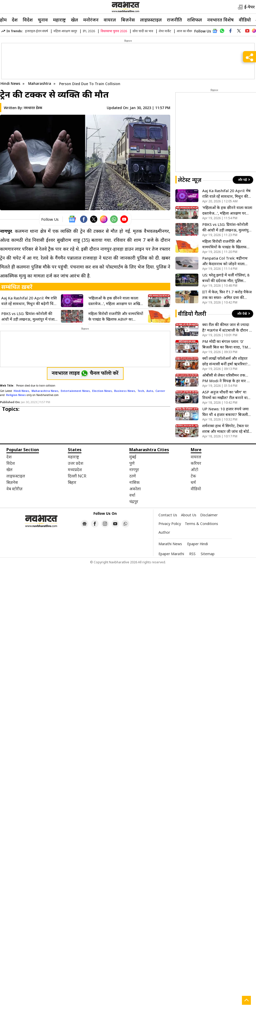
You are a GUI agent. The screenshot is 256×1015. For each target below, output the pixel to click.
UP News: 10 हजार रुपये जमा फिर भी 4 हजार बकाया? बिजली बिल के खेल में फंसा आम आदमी (225, 411)
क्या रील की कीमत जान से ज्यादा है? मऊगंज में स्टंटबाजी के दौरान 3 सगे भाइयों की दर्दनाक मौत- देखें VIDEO (226, 327)
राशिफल (194, 20)
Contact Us (167, 514)
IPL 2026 (89, 31)
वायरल (110, 20)
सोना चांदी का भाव (143, 31)
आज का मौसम (185, 31)
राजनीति (174, 20)
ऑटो (194, 469)
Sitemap (208, 553)
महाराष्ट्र (59, 20)
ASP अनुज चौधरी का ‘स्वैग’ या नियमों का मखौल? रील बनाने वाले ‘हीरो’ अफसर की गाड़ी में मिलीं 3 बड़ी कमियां (226, 394)
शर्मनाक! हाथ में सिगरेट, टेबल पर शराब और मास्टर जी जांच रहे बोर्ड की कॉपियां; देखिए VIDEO (225, 428)
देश (15, 20)
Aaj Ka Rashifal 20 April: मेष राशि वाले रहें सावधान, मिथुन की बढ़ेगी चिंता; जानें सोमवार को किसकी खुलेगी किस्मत (29, 300)
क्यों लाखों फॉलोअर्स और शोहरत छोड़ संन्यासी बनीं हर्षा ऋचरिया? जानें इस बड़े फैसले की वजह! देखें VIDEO (225, 361)
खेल (74, 20)
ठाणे (132, 476)
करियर (196, 463)
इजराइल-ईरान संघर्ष (36, 31)
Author (164, 532)
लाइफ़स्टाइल (151, 20)
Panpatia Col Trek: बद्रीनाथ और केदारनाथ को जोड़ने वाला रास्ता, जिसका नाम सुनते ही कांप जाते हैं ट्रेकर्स (225, 260)
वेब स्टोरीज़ (14, 489)
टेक (193, 476)
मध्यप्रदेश (75, 469)
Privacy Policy (169, 523)
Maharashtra (40, 83)
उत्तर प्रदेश (75, 463)
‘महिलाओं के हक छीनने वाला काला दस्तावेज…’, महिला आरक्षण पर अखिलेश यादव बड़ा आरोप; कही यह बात (116, 300)
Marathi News (170, 543)
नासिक (134, 482)
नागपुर (134, 469)
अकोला (135, 489)
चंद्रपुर (133, 501)
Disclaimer (209, 514)
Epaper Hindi (197, 543)
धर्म (193, 482)
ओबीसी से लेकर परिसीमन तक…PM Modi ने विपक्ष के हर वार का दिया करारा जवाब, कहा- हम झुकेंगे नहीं (227, 377)
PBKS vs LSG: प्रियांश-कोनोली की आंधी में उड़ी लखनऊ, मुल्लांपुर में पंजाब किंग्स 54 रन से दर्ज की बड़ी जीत (29, 316)
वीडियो (245, 20)
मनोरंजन (91, 20)
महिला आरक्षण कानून (65, 31)
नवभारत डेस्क (33, 107)
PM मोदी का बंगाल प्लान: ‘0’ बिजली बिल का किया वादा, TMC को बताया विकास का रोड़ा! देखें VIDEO (226, 344)
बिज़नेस (128, 20)
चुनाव (43, 20)
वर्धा (132, 495)
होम (3, 20)
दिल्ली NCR (77, 476)
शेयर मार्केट (165, 31)
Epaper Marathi (171, 553)
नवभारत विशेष (220, 20)
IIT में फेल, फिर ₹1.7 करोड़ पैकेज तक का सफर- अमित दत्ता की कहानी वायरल (227, 294)
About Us (188, 514)
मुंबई (132, 457)
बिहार (72, 482)
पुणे (132, 463)
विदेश (28, 20)
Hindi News (10, 83)
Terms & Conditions (201, 523)
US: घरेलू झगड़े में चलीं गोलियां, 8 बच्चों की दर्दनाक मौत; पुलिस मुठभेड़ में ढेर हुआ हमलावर (226, 277)
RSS (192, 553)
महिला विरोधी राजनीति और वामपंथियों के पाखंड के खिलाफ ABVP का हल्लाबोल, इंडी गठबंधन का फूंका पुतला (116, 316)
